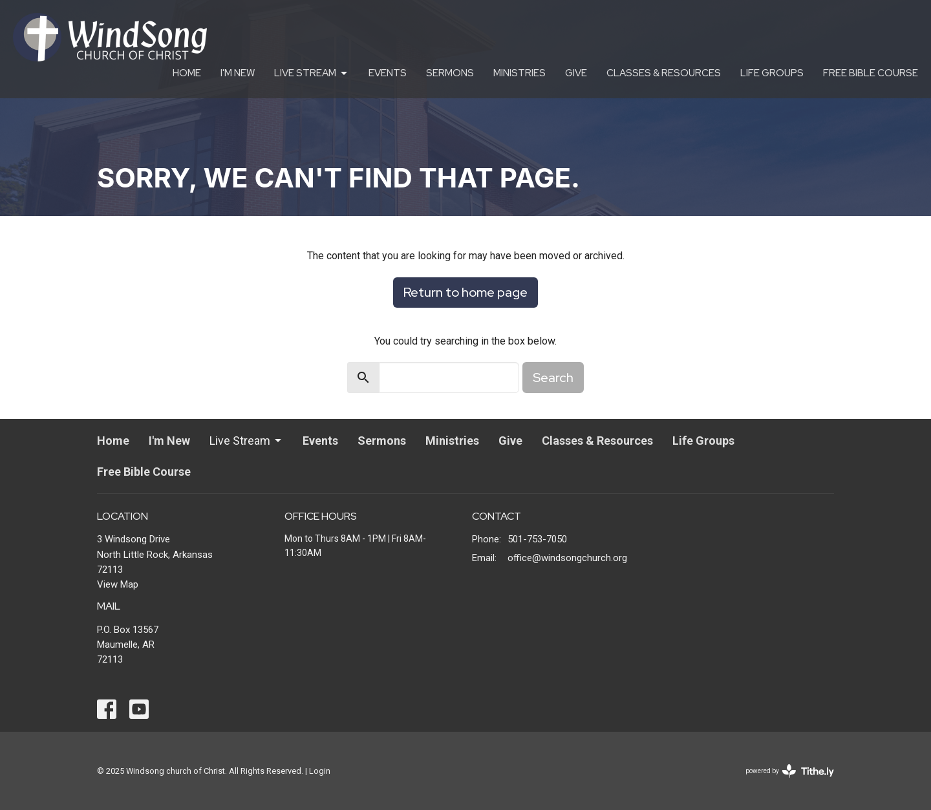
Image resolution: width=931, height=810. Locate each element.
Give (576, 73)
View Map (117, 584)
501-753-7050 (537, 539)
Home (187, 73)
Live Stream (311, 73)
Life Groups (772, 73)
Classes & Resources (663, 73)
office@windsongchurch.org (567, 558)
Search (553, 377)
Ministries (519, 73)
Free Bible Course (870, 73)
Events (388, 73)
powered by (789, 771)
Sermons (450, 73)
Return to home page (465, 292)
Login (319, 771)
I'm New (237, 73)
